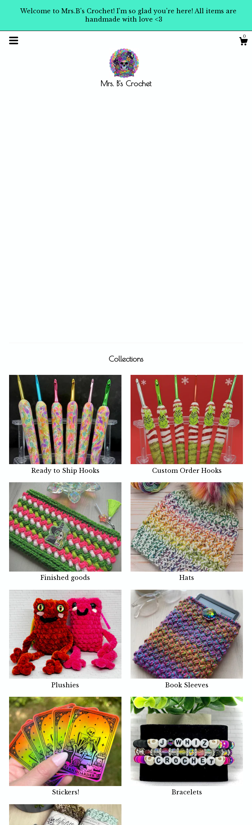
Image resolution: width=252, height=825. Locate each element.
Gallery (80, 808)
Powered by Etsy (214, 787)
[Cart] (243, 42)
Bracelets (187, 556)
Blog (76, 763)
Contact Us (85, 798)
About (78, 772)
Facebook (144, 753)
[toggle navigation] (13, 40)
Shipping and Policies (89, 785)
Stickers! (65, 556)
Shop (77, 753)
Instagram (145, 763)
